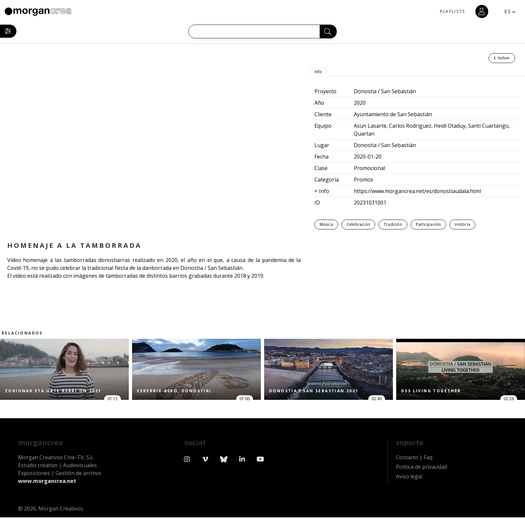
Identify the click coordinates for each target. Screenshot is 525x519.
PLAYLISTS (440, 12)
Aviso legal (409, 481)
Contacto (407, 462)
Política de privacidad (421, 471)
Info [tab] (318, 72)
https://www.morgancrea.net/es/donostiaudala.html (417, 191)
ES (500, 11)
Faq (428, 462)
